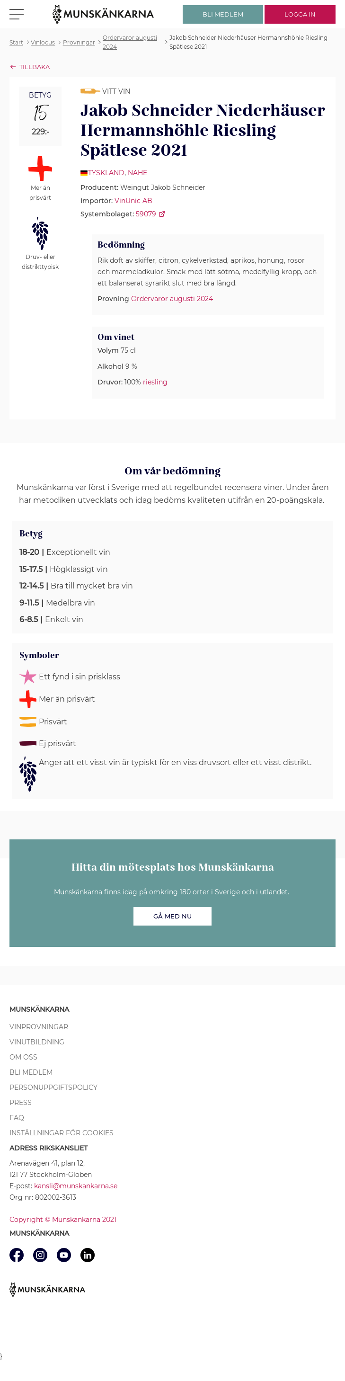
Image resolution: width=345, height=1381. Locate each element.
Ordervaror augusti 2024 (172, 298)
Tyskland (106, 173)
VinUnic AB (133, 200)
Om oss (23, 1057)
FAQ (16, 1118)
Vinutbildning (36, 1042)
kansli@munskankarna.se (75, 1186)
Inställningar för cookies (61, 1133)
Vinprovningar (38, 1027)
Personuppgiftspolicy (53, 1087)
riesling (155, 382)
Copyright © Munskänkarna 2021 (62, 1219)
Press (20, 1102)
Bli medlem (31, 1072)
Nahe (137, 173)
